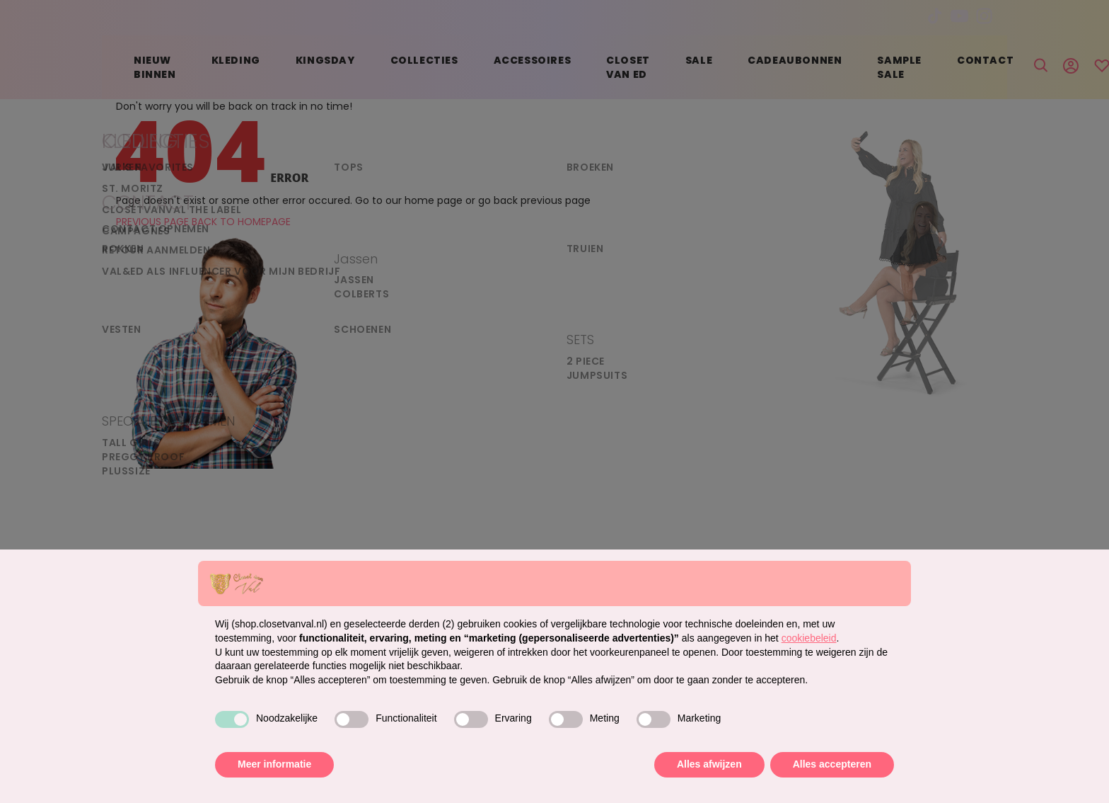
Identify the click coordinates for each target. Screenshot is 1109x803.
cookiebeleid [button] (809, 638)
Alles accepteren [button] (832, 764)
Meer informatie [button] (274, 764)
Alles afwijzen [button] (709, 764)
